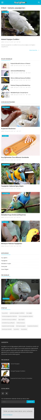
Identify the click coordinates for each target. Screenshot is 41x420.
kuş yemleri (5, 313)
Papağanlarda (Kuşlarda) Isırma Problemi (15, 301)
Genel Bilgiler (5, 269)
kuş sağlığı (29, 313)
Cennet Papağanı (15, 363)
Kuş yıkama (24, 329)
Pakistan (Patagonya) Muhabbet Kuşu (20, 85)
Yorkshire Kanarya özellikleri (9, 319)
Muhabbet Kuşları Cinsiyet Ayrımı (19, 92)
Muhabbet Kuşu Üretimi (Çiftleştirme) (13, 215)
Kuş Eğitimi (4, 257)
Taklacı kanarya (21, 322)
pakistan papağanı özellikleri (17, 313)
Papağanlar (4, 260)
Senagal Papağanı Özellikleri (18, 371)
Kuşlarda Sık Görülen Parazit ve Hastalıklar (21, 378)
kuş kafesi (16, 329)
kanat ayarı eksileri (7, 329)
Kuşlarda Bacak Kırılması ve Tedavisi (20, 63)
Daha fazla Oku (34, 50)
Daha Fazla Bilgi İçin (7, 414)
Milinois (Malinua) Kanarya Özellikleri (21, 78)
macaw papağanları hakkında (9, 316)
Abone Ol (30, 401)
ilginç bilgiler (22, 319)
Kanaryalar (4, 266)
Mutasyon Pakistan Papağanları (11, 243)
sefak (2, 42)
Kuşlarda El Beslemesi (8, 128)
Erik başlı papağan (20, 326)
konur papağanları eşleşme (26, 316)
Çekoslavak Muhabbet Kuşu (18, 70)
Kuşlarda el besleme (33, 326)
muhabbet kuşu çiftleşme (8, 322)
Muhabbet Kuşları (6, 263)
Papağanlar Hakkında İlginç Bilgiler (12, 186)
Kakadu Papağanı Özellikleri (10, 39)
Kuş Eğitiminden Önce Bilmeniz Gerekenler (15, 157)
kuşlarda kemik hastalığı (8, 326)
